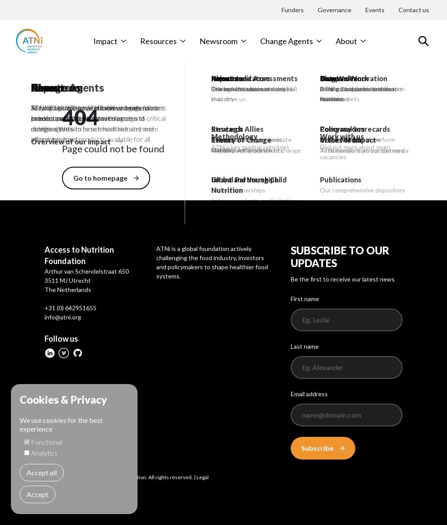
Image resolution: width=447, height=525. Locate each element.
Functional (46, 442)
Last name (305, 346)
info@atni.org (63, 317)
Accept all (42, 472)
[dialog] (74, 449)
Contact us (414, 10)
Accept (37, 494)
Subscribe (323, 448)
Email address (309, 394)
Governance (334, 10)
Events (375, 10)
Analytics (44, 453)
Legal (202, 477)
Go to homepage (106, 178)
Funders (293, 10)
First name (305, 298)
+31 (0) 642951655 (70, 308)
